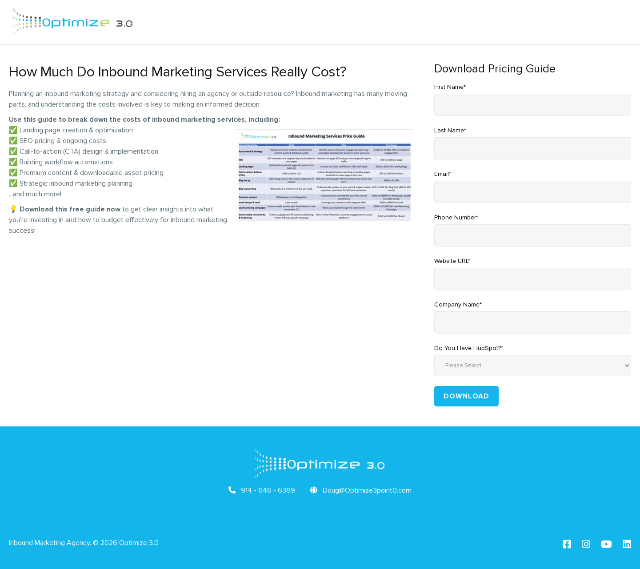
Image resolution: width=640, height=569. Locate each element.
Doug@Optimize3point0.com (361, 490)
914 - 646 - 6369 (261, 490)
